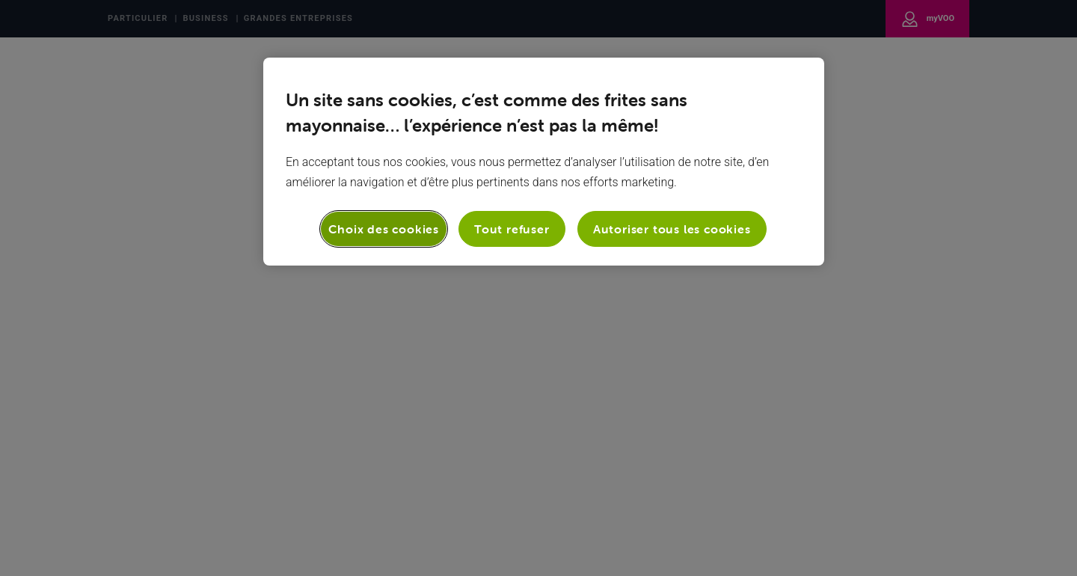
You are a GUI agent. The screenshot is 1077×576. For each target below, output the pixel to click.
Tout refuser (512, 228)
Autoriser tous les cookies (672, 228)
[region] (543, 162)
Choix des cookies (383, 228)
